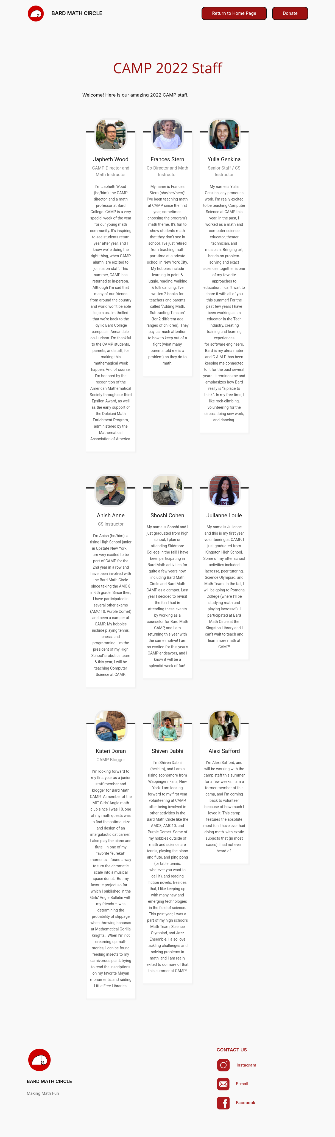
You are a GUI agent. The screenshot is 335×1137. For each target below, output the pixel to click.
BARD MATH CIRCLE (77, 13)
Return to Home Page (234, 13)
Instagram (246, 1065)
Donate (290, 13)
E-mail (242, 1083)
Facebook (245, 1102)
